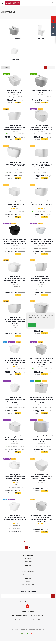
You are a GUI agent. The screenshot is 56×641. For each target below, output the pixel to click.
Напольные (41, 39)
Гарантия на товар (28, 574)
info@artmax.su (39, 615)
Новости (28, 558)
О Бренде (28, 581)
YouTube (27, 606)
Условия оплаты (28, 569)
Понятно (32, 325)
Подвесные (15, 59)
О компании (28, 555)
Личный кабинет (28, 584)
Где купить (28, 561)
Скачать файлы (28, 587)
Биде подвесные (15, 39)
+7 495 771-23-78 (21, 615)
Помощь (28, 565)
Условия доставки (28, 571)
